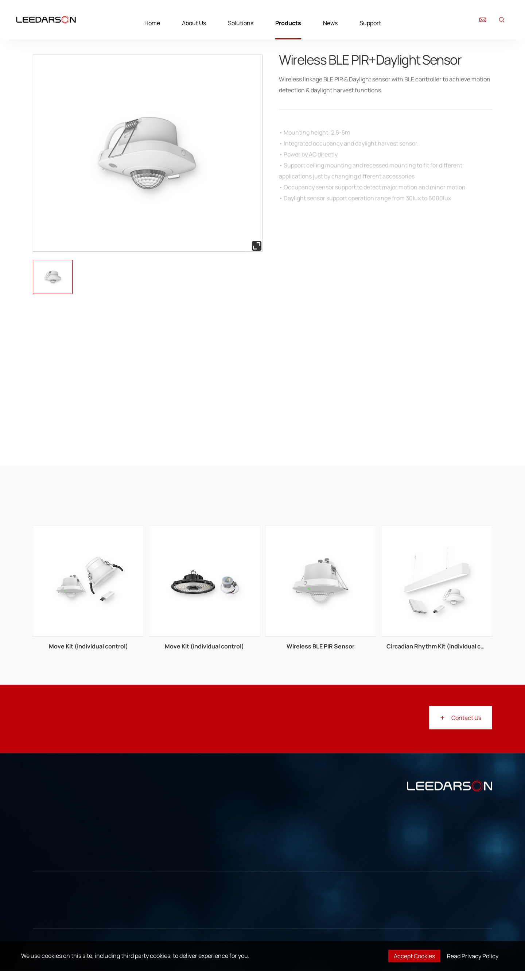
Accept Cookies (414, 956)
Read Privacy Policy (472, 956)
